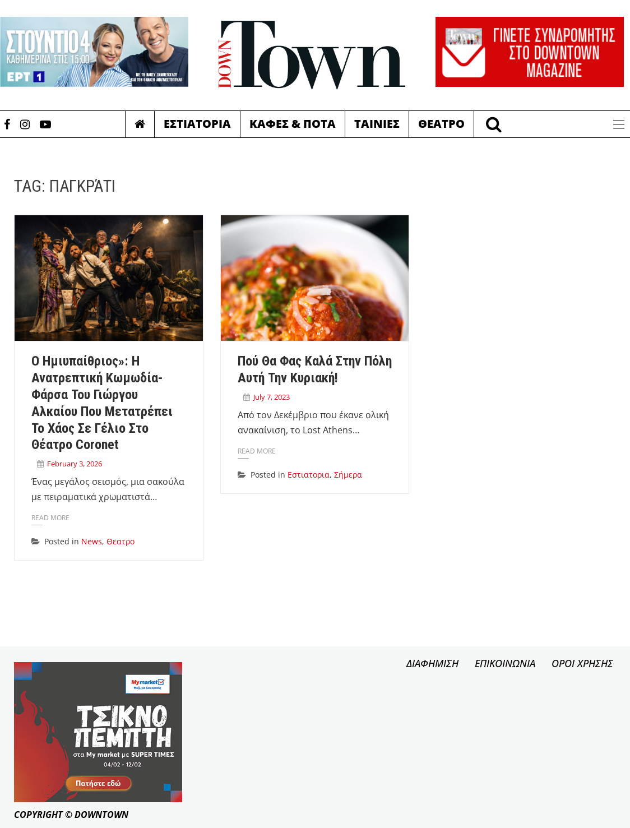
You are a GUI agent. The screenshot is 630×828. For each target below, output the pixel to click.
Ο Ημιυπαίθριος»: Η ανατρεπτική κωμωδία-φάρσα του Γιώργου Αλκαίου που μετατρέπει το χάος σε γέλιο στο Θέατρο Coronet (102, 402)
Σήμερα (348, 474)
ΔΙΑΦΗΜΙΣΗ (432, 663)
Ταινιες (377, 123)
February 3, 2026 (74, 464)
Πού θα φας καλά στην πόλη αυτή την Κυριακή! (315, 369)
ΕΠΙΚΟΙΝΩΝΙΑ (505, 663)
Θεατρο (441, 123)
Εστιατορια (197, 123)
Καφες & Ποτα (292, 123)
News (91, 541)
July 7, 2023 (271, 397)
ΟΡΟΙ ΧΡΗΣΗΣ (582, 663)
